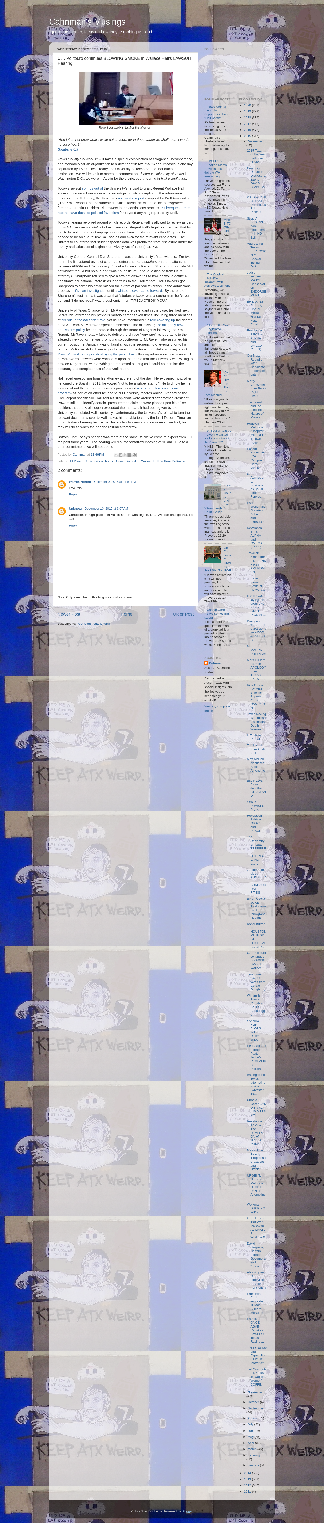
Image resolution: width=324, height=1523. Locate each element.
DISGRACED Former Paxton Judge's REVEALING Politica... (256, 1057)
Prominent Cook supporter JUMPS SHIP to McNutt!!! (255, 1303)
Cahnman (216, 663)
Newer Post (68, 614)
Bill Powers (76, 461)
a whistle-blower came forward (138, 291)
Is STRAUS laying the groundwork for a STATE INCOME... (256, 605)
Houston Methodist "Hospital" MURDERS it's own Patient (256, 433)
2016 (248, 130)
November (255, 1392)
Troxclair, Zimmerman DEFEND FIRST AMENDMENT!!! (256, 562)
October (254, 1402)
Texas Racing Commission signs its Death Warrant (256, 721)
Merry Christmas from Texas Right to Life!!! (256, 388)
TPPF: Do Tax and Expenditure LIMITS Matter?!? (257, 1355)
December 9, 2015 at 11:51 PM (114, 482)
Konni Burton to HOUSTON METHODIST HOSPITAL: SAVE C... (256, 935)
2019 (248, 111)
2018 (248, 117)
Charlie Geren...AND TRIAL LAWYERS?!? (256, 1107)
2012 (248, 1485)
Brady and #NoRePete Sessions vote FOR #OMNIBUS (256, 630)
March (252, 1449)
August (253, 1418)
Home (126, 614)
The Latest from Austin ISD (256, 749)
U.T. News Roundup (255, 737)
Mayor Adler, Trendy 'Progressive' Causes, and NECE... (256, 1160)
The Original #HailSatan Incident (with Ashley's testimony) (218, 280)
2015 (248, 136)
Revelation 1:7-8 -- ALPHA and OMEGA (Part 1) (254, 537)
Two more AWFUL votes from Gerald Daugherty (256, 981)
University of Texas (99, 461)
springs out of (92, 188)
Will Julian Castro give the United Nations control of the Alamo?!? (217, 436)
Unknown (76, 508)
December (255, 141)
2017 (248, 124)
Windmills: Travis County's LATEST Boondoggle (256, 1005)
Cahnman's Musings (87, 22)
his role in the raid (84, 320)
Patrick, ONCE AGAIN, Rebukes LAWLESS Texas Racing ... (256, 1330)
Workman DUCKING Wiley (256, 1208)
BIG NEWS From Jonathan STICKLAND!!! (256, 788)
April (251, 1443)
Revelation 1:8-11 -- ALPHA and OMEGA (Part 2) (254, 340)
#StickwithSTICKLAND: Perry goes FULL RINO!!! (256, 204)
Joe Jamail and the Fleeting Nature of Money (255, 409)
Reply (73, 494)
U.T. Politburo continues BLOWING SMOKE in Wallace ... (256, 960)
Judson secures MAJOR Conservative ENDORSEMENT (256, 284)
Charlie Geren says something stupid (216, 613)
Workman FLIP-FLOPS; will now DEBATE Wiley (255, 1030)
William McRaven (173, 461)
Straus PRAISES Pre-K (255, 805)
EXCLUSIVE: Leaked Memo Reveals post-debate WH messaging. (215, 169)
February (254, 1455)
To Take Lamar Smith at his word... (256, 583)
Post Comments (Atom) (93, 623)
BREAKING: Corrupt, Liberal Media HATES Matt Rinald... (255, 313)
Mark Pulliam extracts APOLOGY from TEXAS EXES (256, 669)
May (251, 1437)
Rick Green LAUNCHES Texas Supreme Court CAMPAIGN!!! (256, 696)
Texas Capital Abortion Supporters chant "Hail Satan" (216, 112)
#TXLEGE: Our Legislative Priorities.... (216, 329)
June (252, 1430)
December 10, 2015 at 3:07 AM (106, 508)
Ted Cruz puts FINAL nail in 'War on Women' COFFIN (256, 1376)
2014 (248, 1473)
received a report (131, 198)
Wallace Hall (150, 461)
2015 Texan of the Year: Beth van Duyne (256, 156)
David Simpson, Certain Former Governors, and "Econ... (256, 1255)
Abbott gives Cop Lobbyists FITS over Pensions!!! (256, 1280)
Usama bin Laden (127, 461)
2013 (248, 1479)
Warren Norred (80, 482)
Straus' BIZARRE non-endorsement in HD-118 (256, 228)
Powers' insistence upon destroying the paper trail (96, 354)
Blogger (187, 1511)
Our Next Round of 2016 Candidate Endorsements (256, 365)
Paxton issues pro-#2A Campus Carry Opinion (256, 458)
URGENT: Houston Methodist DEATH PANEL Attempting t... (256, 1187)
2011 (248, 1491)
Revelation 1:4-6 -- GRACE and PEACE (254, 823)
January (254, 1465)
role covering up (162, 320)
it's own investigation (91, 291)
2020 (248, 105)
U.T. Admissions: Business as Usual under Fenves (256, 485)
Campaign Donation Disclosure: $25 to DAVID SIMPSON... (256, 179)
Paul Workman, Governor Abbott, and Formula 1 (256, 512)
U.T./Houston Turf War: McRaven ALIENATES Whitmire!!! (256, 1227)
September (255, 1408)
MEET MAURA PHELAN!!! (256, 649)
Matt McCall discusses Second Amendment (256, 766)
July (251, 1424)
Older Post (183, 614)
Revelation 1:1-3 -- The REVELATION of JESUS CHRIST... (256, 1132)
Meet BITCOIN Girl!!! (227, 225)
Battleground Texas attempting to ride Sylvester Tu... (256, 1084)
